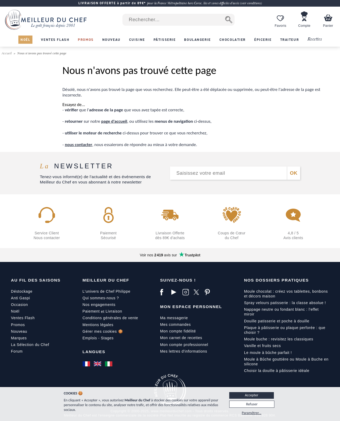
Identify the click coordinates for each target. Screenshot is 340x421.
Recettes (314, 39)
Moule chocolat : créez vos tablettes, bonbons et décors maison (286, 293)
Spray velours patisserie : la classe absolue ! (285, 303)
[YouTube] (175, 292)
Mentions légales (98, 325)
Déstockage (21, 291)
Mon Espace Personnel (191, 306)
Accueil (7, 53)
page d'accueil (114, 121)
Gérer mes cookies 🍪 (103, 331)
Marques (19, 338)
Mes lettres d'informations (183, 351)
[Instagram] (186, 292)
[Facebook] (164, 292)
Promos (18, 325)
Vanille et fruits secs (262, 346)
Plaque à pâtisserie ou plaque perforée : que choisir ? (284, 330)
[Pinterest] (209, 292)
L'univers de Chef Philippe (106, 291)
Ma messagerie (174, 318)
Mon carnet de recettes (181, 338)
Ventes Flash (23, 318)
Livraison (114, 311)
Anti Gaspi (20, 298)
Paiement (91, 311)
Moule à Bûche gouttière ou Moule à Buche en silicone (286, 361)
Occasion (19, 304)
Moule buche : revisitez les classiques (278, 339)
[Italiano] (109, 363)
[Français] (87, 363)
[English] (98, 363)
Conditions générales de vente (110, 318)
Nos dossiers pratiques (276, 280)
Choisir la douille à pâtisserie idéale (276, 371)
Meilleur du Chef (106, 280)
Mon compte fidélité (178, 331)
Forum (17, 351)
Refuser (251, 404)
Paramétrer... (251, 413)
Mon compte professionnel (184, 345)
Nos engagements (99, 304)
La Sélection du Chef (30, 345)
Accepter (251, 395)
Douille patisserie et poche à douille (276, 321)
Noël (15, 311)
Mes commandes (175, 324)
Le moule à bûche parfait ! (268, 352)
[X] (198, 292)
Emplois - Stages (98, 338)
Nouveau (19, 331)
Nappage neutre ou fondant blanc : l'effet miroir (281, 311)
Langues (94, 351)
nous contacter (78, 144)
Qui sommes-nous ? (101, 298)
